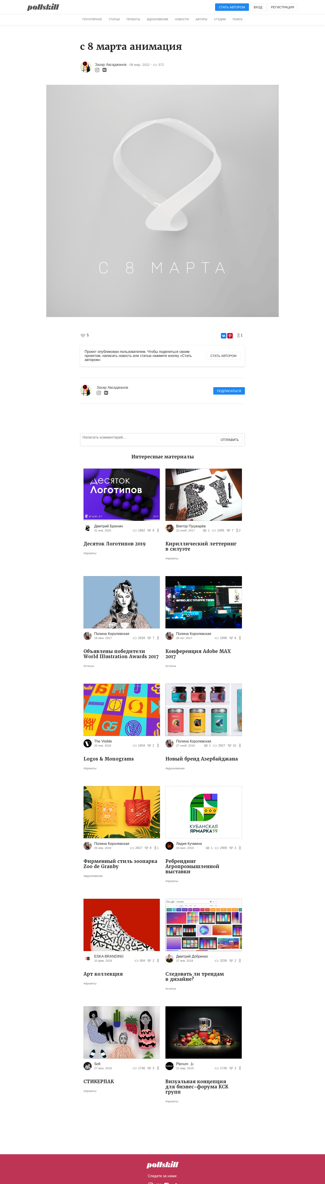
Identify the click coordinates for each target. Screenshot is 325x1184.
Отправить (230, 440)
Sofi (97, 1064)
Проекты (133, 19)
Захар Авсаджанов (111, 65)
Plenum (182, 1064)
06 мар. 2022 (140, 65)
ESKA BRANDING (109, 956)
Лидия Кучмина (189, 844)
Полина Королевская (111, 634)
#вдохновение (175, 768)
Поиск (238, 19)
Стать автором (232, 7)
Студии (220, 19)
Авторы (201, 19)
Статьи (114, 19)
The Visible (103, 741)
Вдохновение (157, 19)
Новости (182, 19)
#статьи (89, 666)
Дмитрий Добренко (192, 956)
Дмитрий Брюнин (108, 526)
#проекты (90, 553)
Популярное (92, 19)
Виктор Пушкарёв (191, 526)
